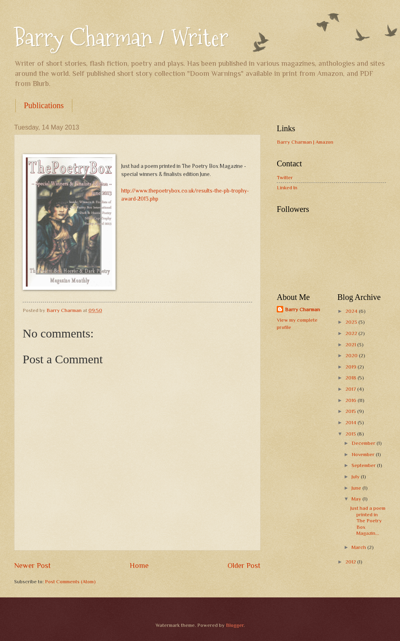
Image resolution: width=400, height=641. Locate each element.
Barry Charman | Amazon (305, 142)
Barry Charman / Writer (121, 37)
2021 (351, 344)
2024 (352, 311)
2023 (351, 322)
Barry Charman (302, 309)
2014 (351, 422)
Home (139, 565)
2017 (351, 389)
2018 (351, 378)
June (357, 488)
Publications (44, 105)
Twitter (285, 177)
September (364, 465)
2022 (351, 333)
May (357, 499)
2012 (351, 562)
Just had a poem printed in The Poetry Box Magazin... (367, 520)
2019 (351, 367)
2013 (351, 434)
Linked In (287, 187)
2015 (351, 411)
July (356, 476)
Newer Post (32, 565)
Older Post (244, 565)
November (364, 454)
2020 (352, 355)
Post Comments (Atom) (70, 581)
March (359, 547)
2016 (351, 400)
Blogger (235, 625)
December (364, 443)
